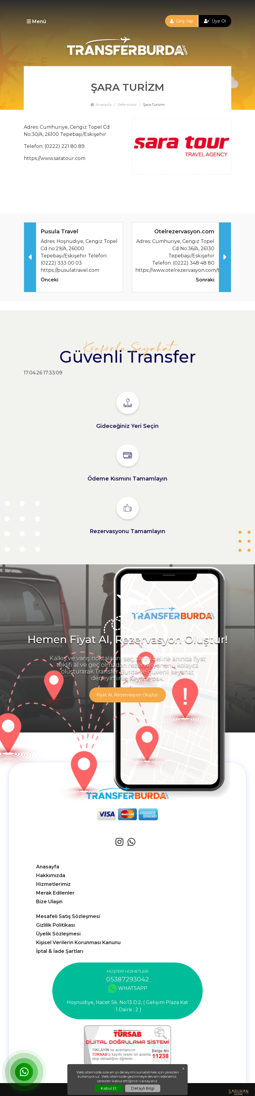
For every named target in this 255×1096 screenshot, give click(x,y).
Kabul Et (109, 1088)
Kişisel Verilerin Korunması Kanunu (78, 942)
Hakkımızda (50, 875)
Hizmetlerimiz (53, 884)
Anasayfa (101, 104)
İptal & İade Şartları (59, 951)
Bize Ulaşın (49, 901)
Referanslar (127, 104)
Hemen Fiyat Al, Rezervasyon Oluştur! (127, 639)
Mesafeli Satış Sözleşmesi (68, 916)
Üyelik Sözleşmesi (58, 934)
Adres (31, 127)
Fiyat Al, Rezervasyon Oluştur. (128, 695)
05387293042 (127, 979)
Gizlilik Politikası (55, 925)
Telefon (33, 146)
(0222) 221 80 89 (64, 146)
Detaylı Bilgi (142, 1088)
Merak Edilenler (55, 893)
